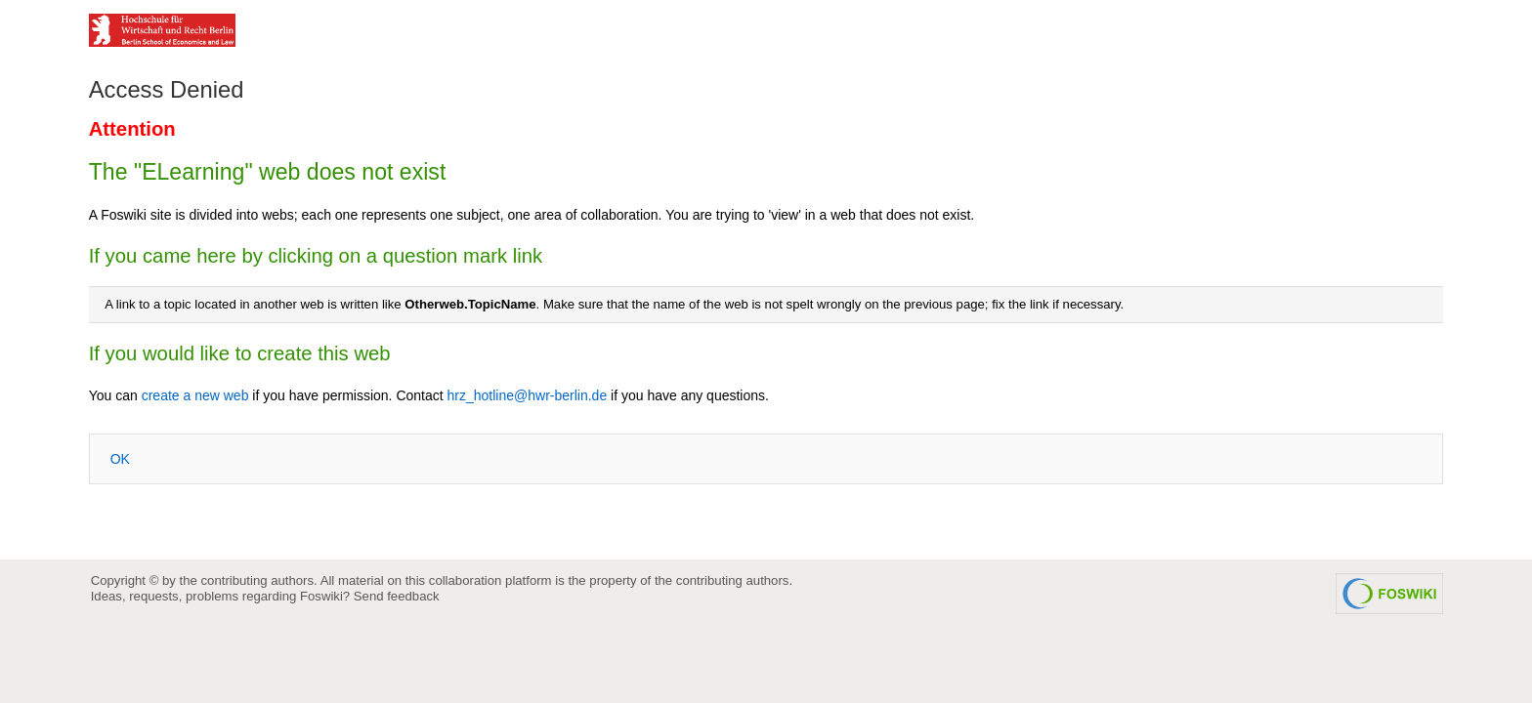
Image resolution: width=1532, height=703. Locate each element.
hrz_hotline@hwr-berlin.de (527, 395)
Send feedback (397, 596)
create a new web (195, 395)
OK (120, 459)
